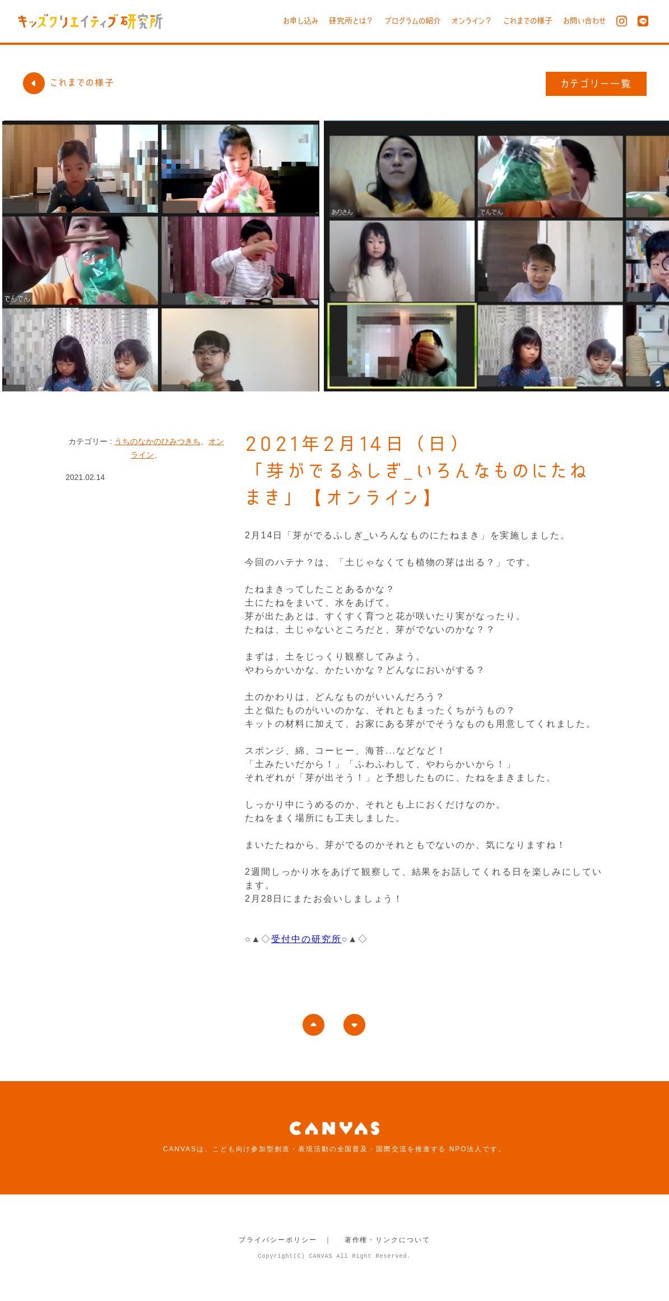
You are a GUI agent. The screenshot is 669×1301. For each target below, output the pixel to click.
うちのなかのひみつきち (157, 441)
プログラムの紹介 (412, 21)
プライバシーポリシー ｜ (285, 1240)
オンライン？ (472, 21)
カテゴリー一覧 (596, 84)
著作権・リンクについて (387, 1240)
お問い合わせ (584, 21)
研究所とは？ (351, 21)
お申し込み (300, 21)
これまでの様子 (527, 21)
